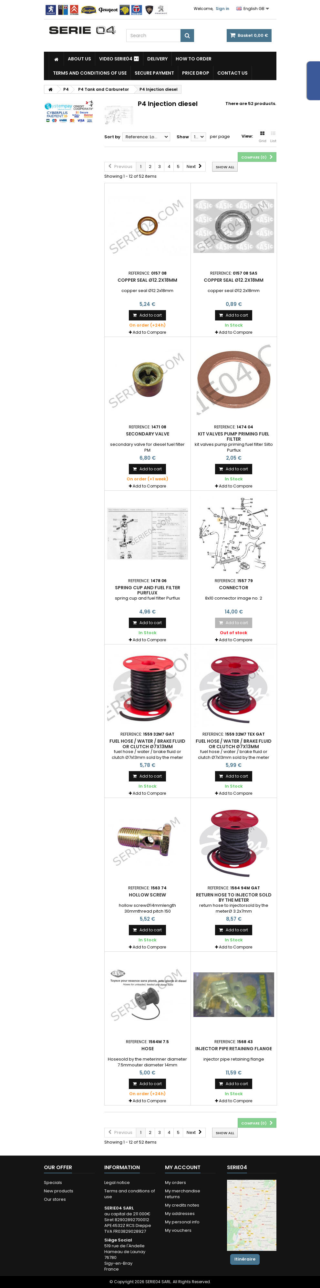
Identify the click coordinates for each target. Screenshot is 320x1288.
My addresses (180, 1213)
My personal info (182, 1222)
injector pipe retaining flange (233, 1048)
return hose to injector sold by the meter (234, 897)
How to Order (194, 59)
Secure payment (154, 73)
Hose (147, 1048)
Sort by (112, 137)
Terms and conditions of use (90, 73)
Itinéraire (244, 1259)
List (273, 137)
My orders (175, 1182)
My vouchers (178, 1230)
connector (233, 587)
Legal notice (117, 1182)
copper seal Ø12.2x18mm (147, 280)
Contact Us (232, 73)
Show (183, 137)
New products (58, 1191)
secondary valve (147, 434)
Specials (53, 1182)
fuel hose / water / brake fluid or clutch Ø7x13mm (147, 743)
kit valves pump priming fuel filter (233, 436)
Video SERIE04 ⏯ (119, 59)
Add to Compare (149, 332)
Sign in (222, 8)
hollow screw (147, 895)
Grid (262, 137)
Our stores (55, 1199)
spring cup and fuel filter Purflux (147, 590)
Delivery (157, 59)
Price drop (195, 73)
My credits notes (182, 1205)
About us (79, 59)
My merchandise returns (182, 1194)
